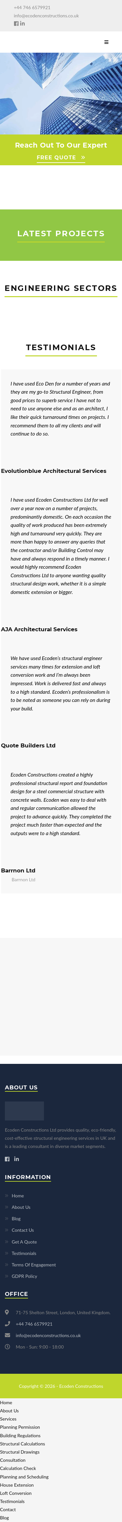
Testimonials (24, 1253)
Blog (16, 1218)
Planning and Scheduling (24, 1476)
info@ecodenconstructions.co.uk (46, 15)
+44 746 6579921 (32, 7)
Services (8, 1419)
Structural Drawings (19, 1452)
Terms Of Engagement (34, 1264)
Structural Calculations (22, 1443)
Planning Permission (20, 1427)
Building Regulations (20, 1435)
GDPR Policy (24, 1276)
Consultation (12, 1460)
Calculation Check (18, 1468)
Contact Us (23, 1230)
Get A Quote (24, 1241)
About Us (21, 1207)
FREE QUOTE (56, 157)
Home (18, 1195)
